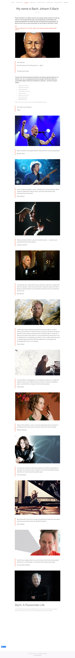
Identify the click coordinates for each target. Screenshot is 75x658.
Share (3, 646)
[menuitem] (19, 2)
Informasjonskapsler (37, 655)
